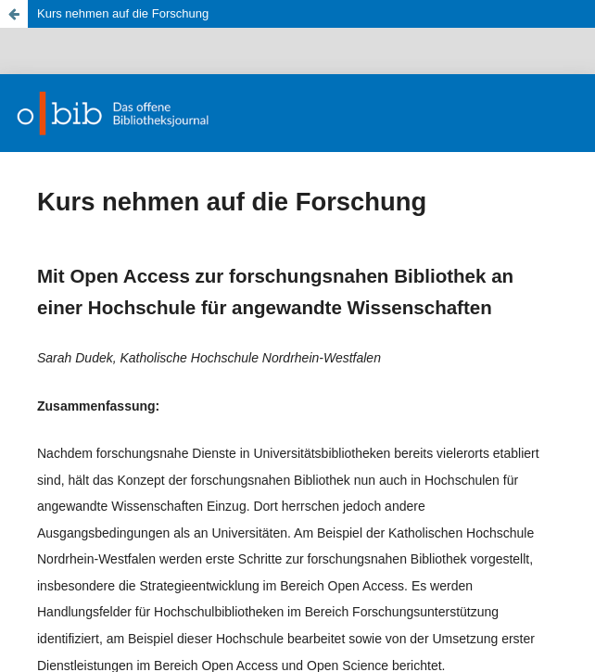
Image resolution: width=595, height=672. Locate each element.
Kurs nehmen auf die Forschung (123, 13)
